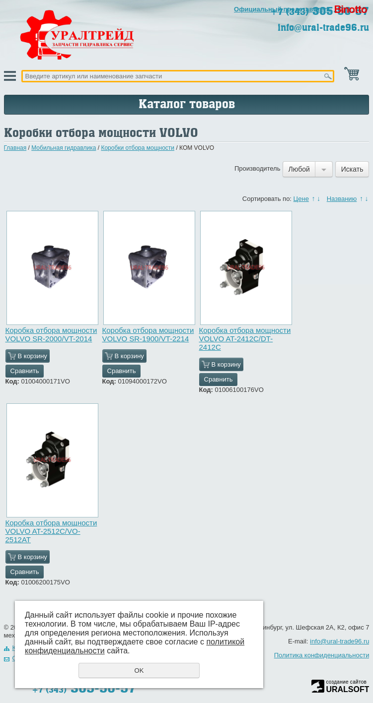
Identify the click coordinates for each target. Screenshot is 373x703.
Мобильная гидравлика (63, 147)
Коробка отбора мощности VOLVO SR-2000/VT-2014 (51, 334)
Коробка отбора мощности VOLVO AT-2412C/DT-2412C (245, 338)
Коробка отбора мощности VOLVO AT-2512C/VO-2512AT (51, 531)
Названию (342, 198)
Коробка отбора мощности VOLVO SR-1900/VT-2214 (148, 334)
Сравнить (24, 371)
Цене (301, 198)
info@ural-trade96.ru (323, 27)
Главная (15, 147)
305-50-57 (84, 688)
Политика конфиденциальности (322, 655)
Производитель (257, 168)
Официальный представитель (283, 9)
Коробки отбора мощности (137, 147)
